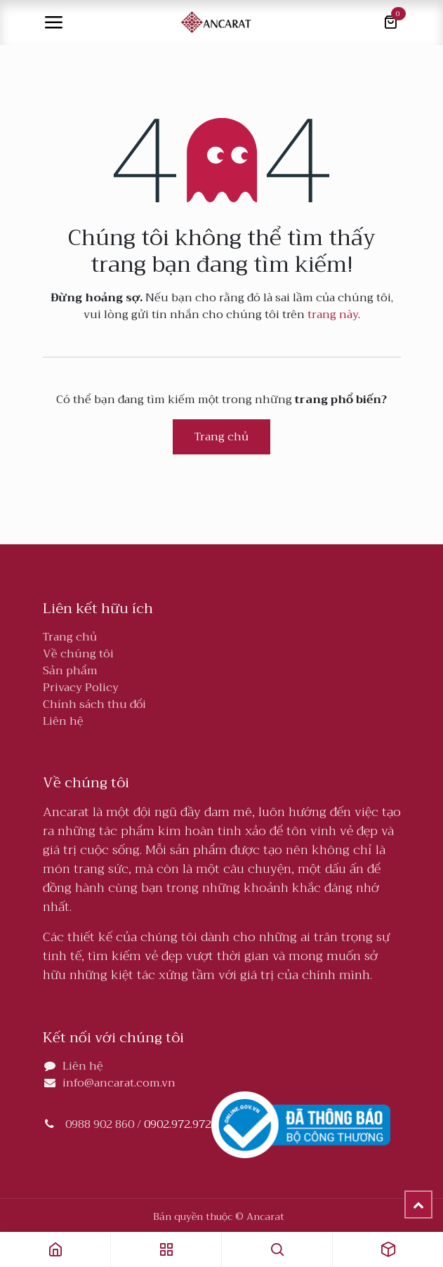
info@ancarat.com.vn (119, 1083)
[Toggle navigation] (53, 22)
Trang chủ (221, 437)
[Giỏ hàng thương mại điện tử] (390, 22)
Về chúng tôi (78, 654)
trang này (333, 314)
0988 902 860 (99, 1124)
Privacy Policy (81, 687)
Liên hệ (63, 721)
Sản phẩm (70, 671)
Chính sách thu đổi (94, 704)
